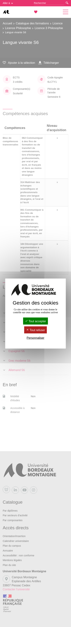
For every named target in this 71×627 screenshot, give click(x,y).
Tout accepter (35, 321)
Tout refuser (35, 330)
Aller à (8, 3)
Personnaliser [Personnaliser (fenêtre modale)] (35, 337)
